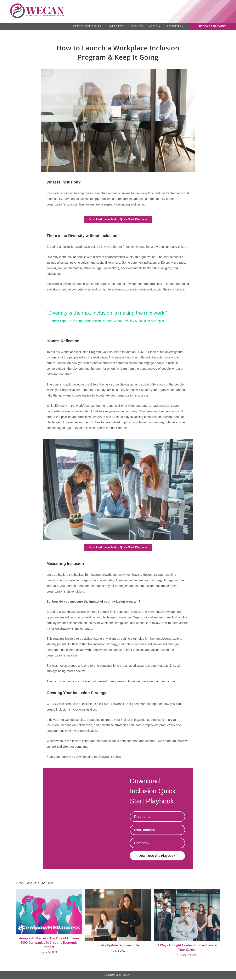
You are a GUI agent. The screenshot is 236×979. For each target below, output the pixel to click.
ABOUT (154, 26)
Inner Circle (116, 26)
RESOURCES (175, 26)
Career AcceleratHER (87, 26)
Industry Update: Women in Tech (118, 945)
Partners (137, 26)
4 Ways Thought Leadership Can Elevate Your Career (186, 947)
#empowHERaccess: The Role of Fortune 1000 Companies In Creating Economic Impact (49, 942)
